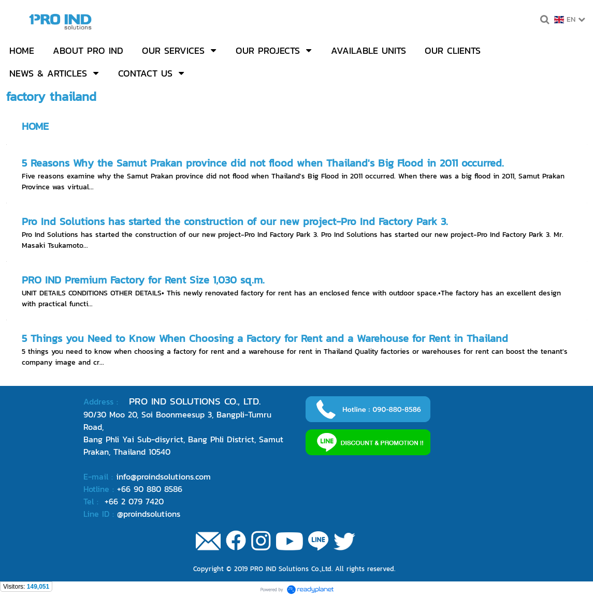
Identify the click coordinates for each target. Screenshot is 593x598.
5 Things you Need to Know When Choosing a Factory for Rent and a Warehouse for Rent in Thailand (265, 338)
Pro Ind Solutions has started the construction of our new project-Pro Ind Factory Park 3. (235, 221)
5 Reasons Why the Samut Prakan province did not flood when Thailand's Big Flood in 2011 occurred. (263, 163)
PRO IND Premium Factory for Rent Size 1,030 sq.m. (143, 280)
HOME (35, 126)
